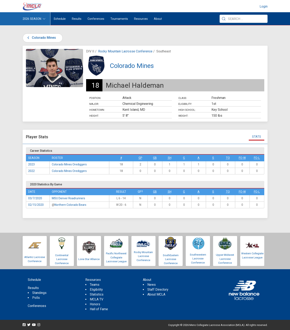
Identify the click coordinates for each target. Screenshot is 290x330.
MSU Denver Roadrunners (68, 198)
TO (228, 157)
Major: (94, 103)
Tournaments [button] (119, 18)
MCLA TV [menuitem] (96, 299)
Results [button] (76, 18)
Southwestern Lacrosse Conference (198, 258)
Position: (95, 98)
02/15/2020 (36, 204)
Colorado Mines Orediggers (69, 164)
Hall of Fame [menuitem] (99, 309)
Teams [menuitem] (94, 285)
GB (155, 157)
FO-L (257, 157)
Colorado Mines (41, 38)
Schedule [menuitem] (60, 18)
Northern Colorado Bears (70, 204)
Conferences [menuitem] (37, 306)
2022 (31, 171)
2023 (31, 164)
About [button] (158, 18)
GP (140, 157)
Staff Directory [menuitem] (157, 289)
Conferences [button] (96, 18)
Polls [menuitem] (36, 298)
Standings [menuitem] (39, 293)
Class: (182, 98)
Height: (94, 115)
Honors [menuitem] (95, 304)
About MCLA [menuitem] (156, 294)
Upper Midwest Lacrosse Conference (225, 258)
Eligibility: (185, 103)
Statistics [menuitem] (96, 294)
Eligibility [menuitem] (96, 289)
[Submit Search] (224, 19)
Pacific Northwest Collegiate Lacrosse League (116, 257)
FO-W (242, 157)
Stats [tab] (256, 136)
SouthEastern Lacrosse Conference (171, 259)
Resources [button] (141, 18)
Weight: (183, 115)
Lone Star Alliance (89, 259)
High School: (187, 109)
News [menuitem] (151, 285)
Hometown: (97, 109)
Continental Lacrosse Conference (62, 259)
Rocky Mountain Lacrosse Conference (125, 51)
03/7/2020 (35, 198)
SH (169, 157)
